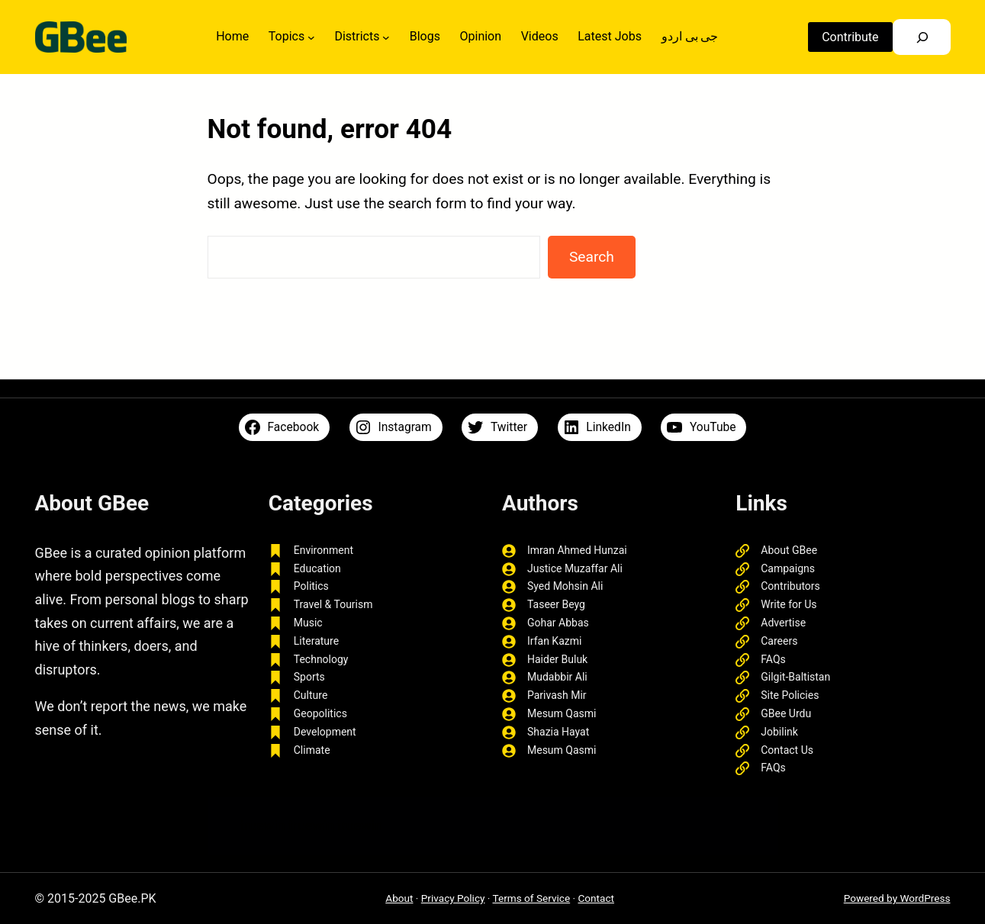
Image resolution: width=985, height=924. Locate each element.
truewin (310, 825)
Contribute (847, 37)
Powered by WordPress (897, 898)
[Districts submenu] (385, 37)
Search (591, 257)
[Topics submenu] (310, 37)
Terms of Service (532, 898)
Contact (596, 898)
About (399, 898)
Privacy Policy (453, 898)
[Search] (920, 37)
